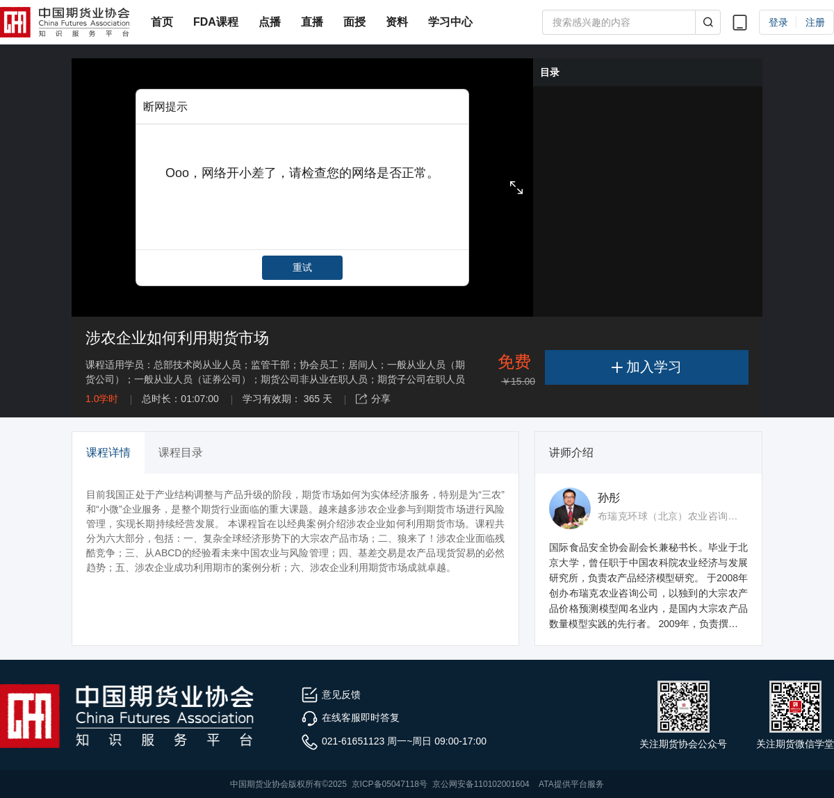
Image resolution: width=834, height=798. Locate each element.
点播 (270, 22)
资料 (397, 22)
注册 (815, 22)
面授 (354, 22)
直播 (312, 22)
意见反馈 (331, 694)
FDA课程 (215, 22)
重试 (302, 267)
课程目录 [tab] (180, 452)
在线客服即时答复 (350, 717)
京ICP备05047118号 (389, 784)
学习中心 (450, 22)
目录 (549, 72)
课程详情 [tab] (108, 452)
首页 (162, 22)
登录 (778, 22)
